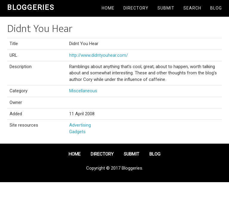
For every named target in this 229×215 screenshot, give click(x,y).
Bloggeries (30, 7)
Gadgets (77, 131)
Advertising (80, 125)
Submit (165, 8)
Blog (216, 8)
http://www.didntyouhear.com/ (98, 55)
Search (192, 8)
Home (108, 8)
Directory (135, 8)
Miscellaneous (83, 90)
